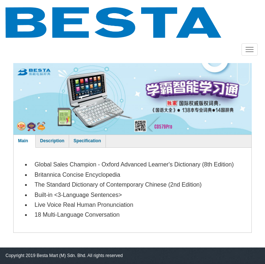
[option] (132, 99)
